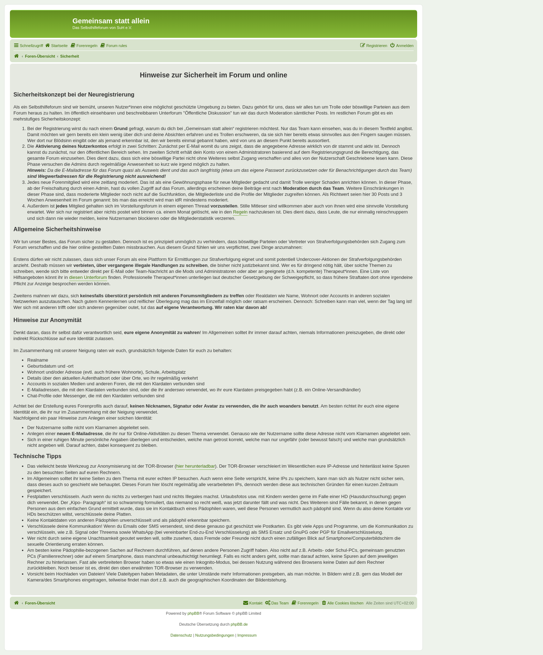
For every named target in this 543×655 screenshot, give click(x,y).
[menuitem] (56, 45)
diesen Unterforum (88, 277)
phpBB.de (239, 624)
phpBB (193, 613)
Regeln (240, 212)
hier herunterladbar (195, 466)
